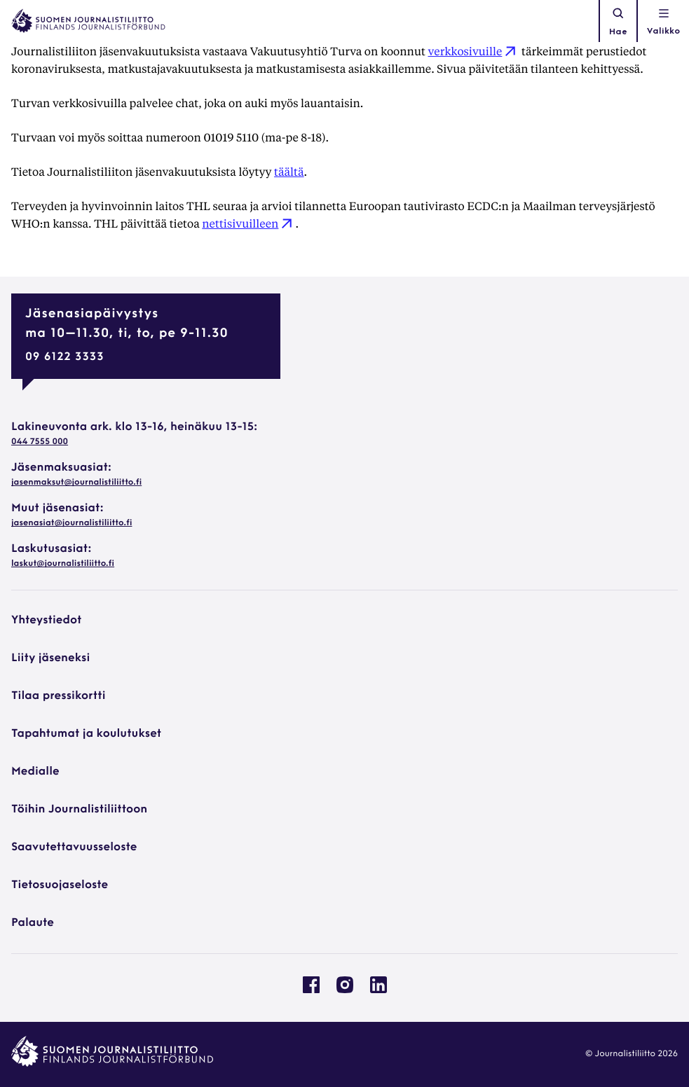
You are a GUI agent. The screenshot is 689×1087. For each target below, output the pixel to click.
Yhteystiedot (46, 620)
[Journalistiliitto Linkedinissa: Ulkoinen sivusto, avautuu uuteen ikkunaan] (378, 990)
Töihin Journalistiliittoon (79, 809)
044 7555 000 (39, 442)
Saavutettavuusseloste (74, 847)
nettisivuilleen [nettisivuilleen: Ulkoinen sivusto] (248, 223)
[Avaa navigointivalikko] (663, 21)
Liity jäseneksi (50, 658)
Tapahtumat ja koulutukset (86, 734)
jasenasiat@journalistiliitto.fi (71, 523)
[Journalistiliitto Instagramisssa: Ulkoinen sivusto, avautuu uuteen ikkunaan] (344, 990)
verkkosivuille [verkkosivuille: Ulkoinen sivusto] (473, 50)
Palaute (32, 923)
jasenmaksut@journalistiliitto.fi (76, 482)
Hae (618, 21)
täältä (289, 171)
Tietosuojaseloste (59, 885)
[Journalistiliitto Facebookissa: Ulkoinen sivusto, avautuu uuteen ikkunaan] (311, 990)
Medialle (35, 771)
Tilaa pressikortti (58, 696)
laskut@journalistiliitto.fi (62, 564)
